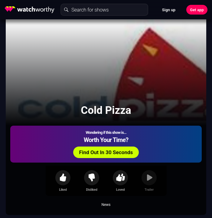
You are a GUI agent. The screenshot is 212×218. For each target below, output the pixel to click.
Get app (197, 10)
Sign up (168, 10)
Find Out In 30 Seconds (106, 152)
